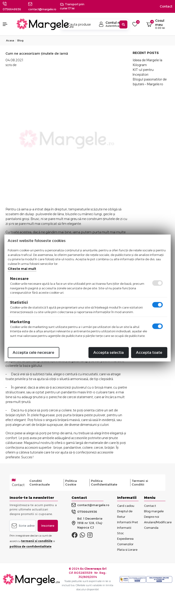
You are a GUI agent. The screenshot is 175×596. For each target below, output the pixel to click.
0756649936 (12, 9)
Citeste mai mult (22, 269)
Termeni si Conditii (140, 482)
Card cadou (125, 505)
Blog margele (154, 511)
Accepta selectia (108, 352)
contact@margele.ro (90, 505)
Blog (20, 40)
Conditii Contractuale (39, 482)
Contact (166, 6)
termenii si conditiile (36, 541)
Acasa (10, 40)
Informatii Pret (127, 522)
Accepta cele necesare (33, 352)
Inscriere (47, 525)
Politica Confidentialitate (104, 482)
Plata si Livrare (127, 549)
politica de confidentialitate (30, 546)
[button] (7, 24)
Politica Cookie (71, 482)
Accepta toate (149, 352)
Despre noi (151, 516)
